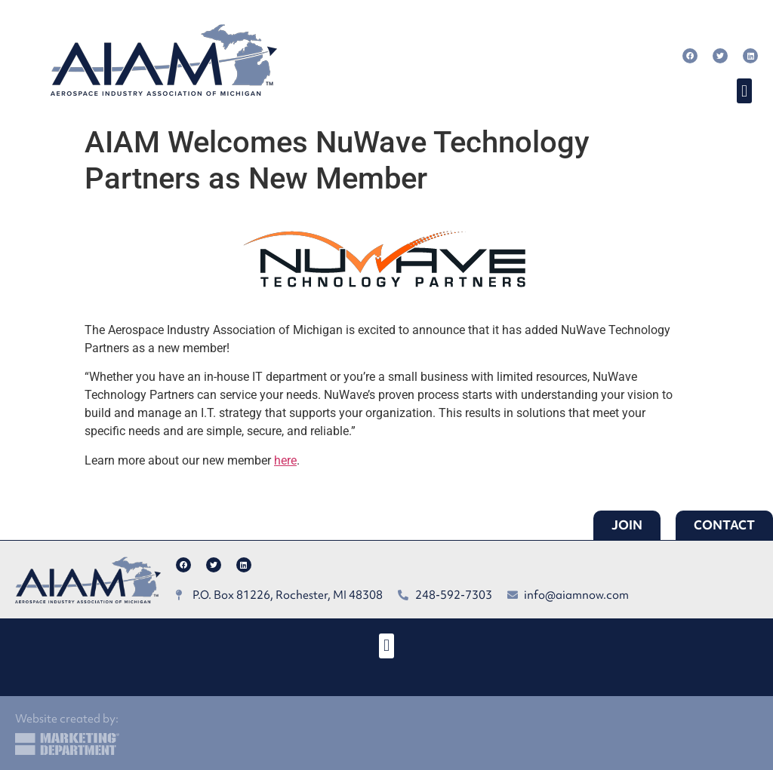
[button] (744, 90)
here (285, 460)
